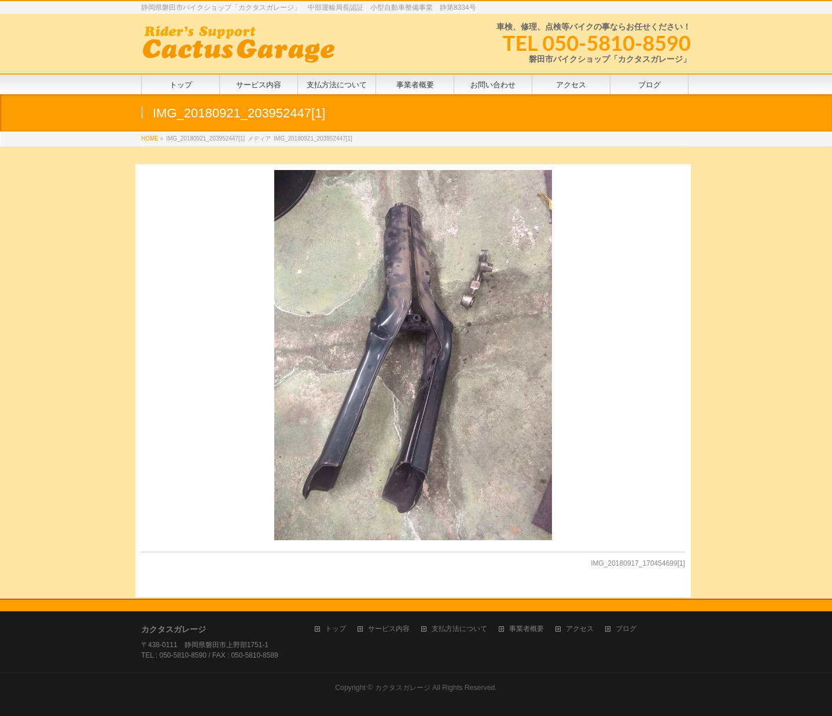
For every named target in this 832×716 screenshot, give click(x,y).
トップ (335, 628)
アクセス (580, 628)
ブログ (626, 628)
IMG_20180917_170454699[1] (638, 563)
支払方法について (459, 628)
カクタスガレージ (402, 686)
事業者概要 (526, 628)
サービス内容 (389, 628)
